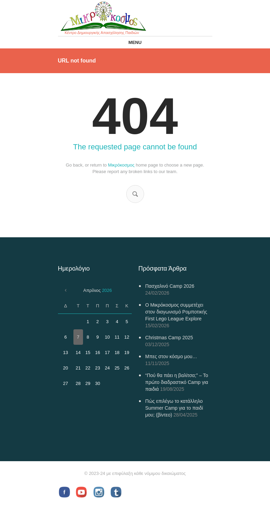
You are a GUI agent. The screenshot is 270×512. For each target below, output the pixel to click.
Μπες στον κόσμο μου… (171, 356)
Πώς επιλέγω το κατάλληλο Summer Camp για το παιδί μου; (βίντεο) (174, 408)
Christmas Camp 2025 (169, 337)
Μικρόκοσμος (121, 165)
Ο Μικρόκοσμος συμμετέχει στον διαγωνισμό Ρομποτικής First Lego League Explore (176, 311)
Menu (134, 42)
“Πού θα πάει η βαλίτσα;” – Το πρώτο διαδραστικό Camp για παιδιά (176, 382)
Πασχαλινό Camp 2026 (169, 286)
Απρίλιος (97, 290)
